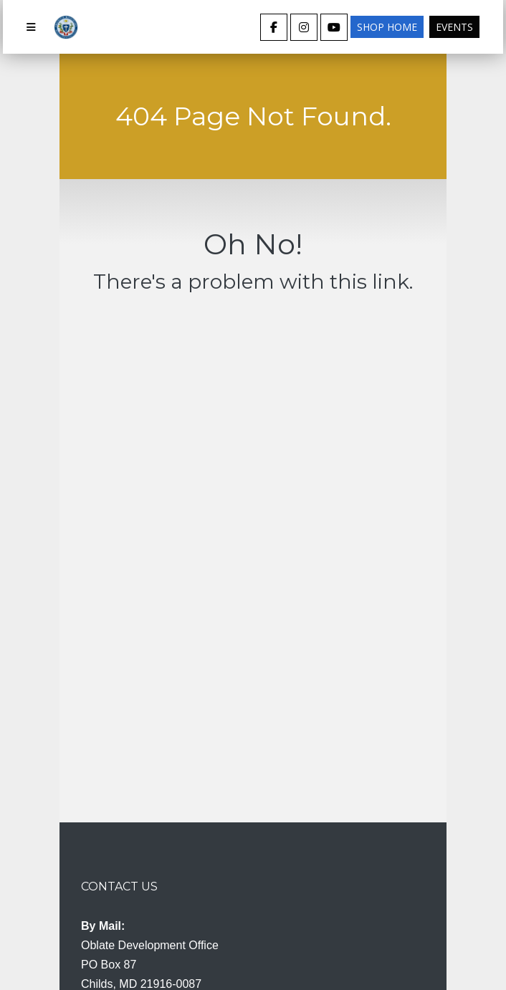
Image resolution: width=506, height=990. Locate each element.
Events (454, 27)
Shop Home (387, 27)
